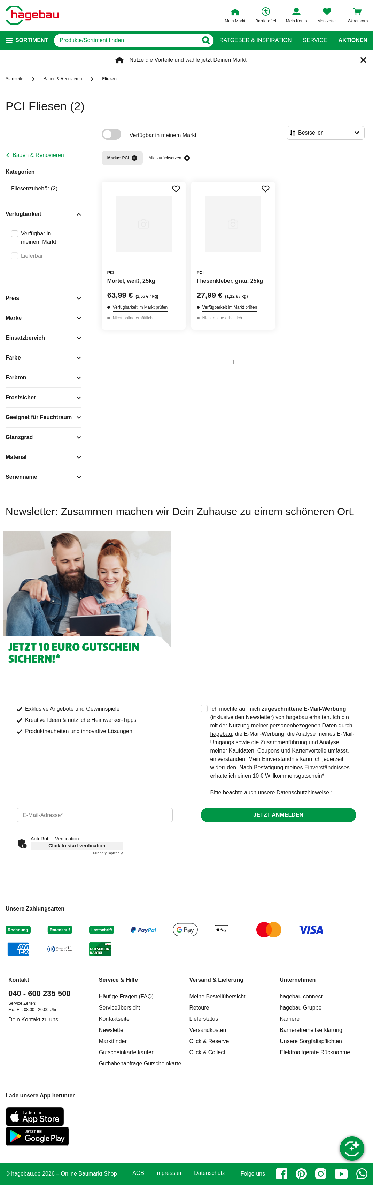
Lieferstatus (203, 1019)
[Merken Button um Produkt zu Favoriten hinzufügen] (176, 188)
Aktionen (352, 40)
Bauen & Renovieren (38, 155)
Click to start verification (76, 845)
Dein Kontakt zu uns (33, 1019)
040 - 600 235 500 (39, 993)
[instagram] (320, 1173)
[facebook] (281, 1173)
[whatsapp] (361, 1173)
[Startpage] (32, 15)
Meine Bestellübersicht (217, 996)
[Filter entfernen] (134, 158)
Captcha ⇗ (108, 853)
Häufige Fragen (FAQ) (126, 996)
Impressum (169, 1173)
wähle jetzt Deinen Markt (215, 60)
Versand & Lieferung (216, 980)
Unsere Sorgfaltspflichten (311, 1041)
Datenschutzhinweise (303, 792)
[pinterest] (301, 1173)
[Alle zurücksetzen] (187, 158)
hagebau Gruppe (300, 1008)
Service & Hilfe (118, 980)
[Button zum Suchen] (205, 40)
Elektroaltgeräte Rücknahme (315, 1052)
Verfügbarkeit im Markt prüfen (140, 307)
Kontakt (18, 980)
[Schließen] (363, 60)
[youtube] (341, 1173)
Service (315, 40)
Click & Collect (207, 1052)
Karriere (290, 1019)
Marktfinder (113, 1041)
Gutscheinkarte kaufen (127, 1052)
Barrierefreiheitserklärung (311, 1030)
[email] (94, 815)
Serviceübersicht (119, 1008)
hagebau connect (301, 996)
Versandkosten (207, 1030)
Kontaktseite (114, 1019)
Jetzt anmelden (278, 815)
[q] (126, 40)
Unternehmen (298, 980)
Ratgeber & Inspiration (255, 40)
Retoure (199, 1008)
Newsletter (112, 1030)
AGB (138, 1173)
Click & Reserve (209, 1041)
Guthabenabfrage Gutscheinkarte (140, 1063)
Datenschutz (209, 1173)
